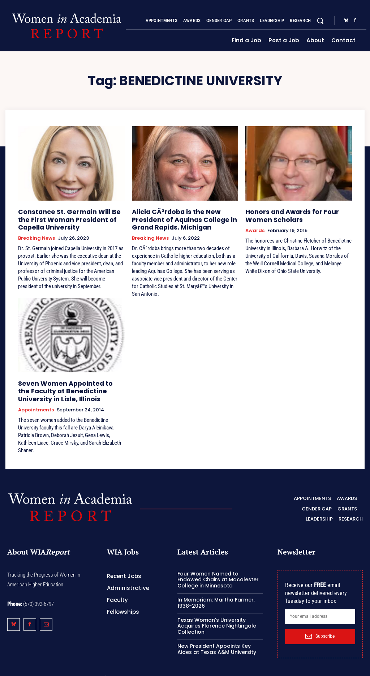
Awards (254, 228)
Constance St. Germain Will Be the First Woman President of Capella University (67, 217)
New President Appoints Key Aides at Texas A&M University (216, 640)
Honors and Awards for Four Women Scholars (297, 214)
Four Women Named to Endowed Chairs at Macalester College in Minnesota (218, 571)
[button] (320, 20)
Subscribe (320, 628)
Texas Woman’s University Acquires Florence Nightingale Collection (216, 618)
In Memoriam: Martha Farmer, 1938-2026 (216, 594)
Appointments (36, 403)
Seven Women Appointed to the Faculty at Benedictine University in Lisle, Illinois (69, 385)
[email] (320, 608)
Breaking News (36, 235)
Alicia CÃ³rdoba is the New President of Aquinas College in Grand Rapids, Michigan (184, 217)
